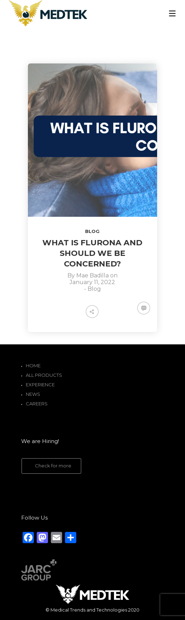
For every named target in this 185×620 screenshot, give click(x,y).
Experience (40, 384)
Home (33, 365)
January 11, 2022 (92, 282)
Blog (92, 231)
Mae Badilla (92, 275)
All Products (44, 375)
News (33, 394)
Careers (37, 403)
